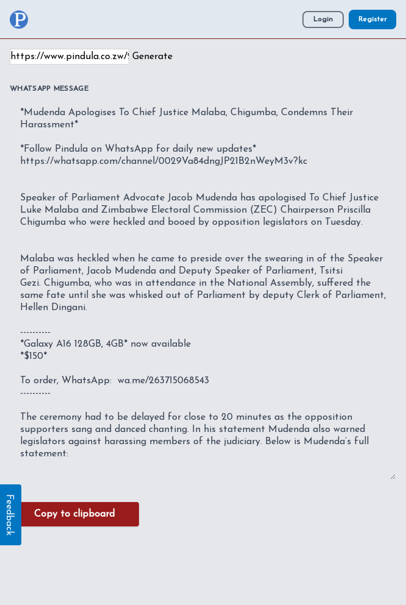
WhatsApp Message (49, 89)
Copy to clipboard (74, 514)
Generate (152, 57)
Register (372, 19)
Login (323, 19)
